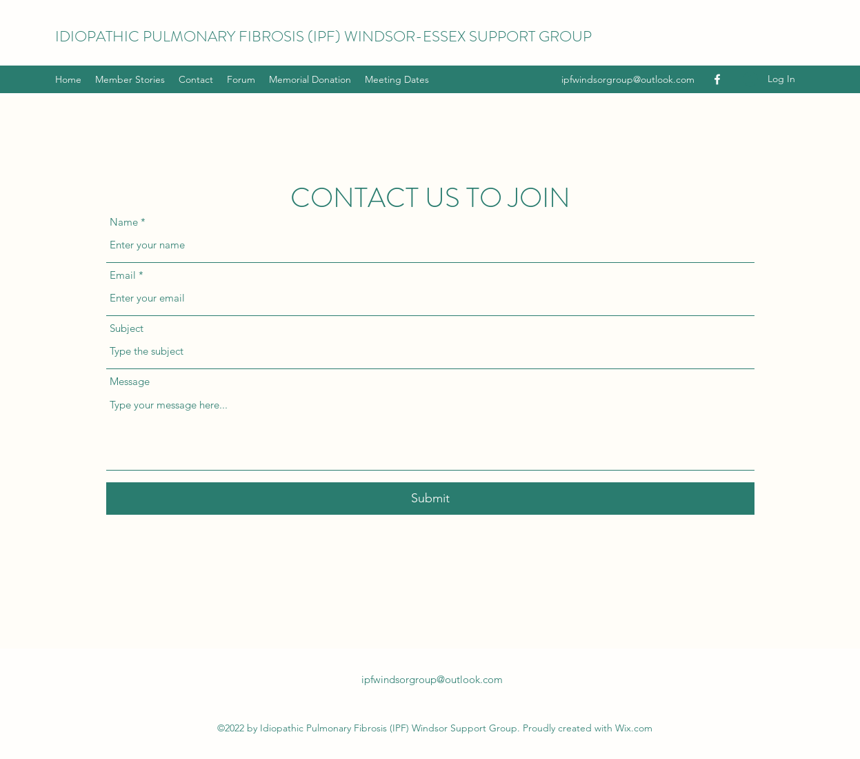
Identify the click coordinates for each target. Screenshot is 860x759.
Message (130, 381)
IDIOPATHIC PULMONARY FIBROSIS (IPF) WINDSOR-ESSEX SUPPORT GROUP (323, 36)
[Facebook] (717, 79)
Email (123, 275)
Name (124, 222)
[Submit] (430, 498)
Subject (126, 328)
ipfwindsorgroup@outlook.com (627, 79)
